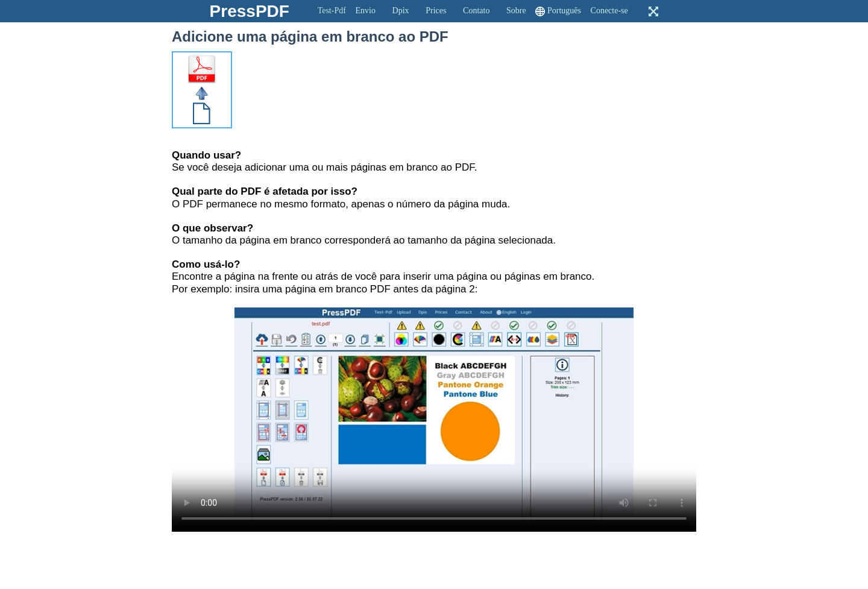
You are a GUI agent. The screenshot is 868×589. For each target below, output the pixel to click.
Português (564, 10)
